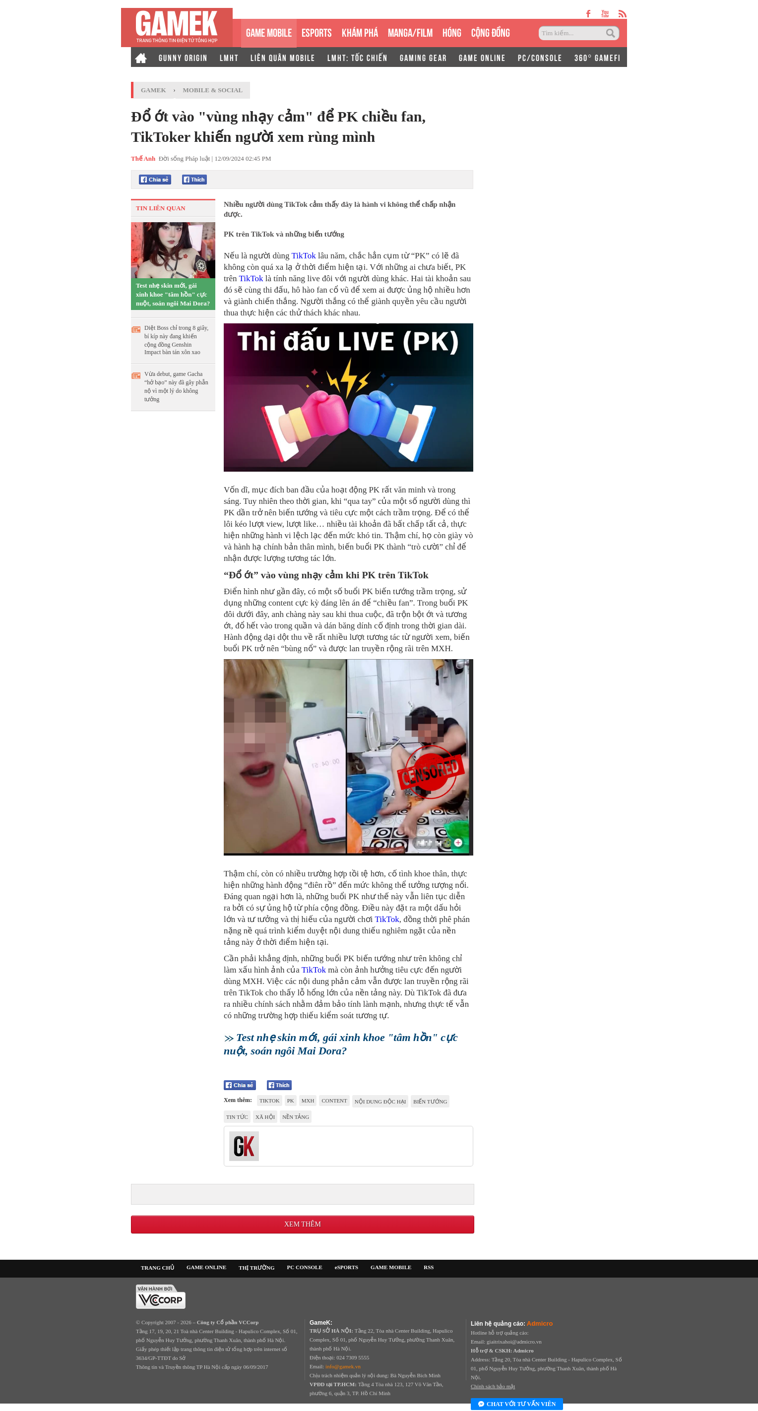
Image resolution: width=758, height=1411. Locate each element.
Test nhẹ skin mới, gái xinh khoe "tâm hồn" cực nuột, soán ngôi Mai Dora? (173, 294)
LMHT (229, 57)
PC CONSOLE (304, 1267)
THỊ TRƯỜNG (256, 1268)
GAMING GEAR (423, 57)
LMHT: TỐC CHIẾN (357, 57)
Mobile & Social (213, 90)
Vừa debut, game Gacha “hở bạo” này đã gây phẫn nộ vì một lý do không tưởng (176, 386)
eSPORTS (317, 31)
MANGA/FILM (410, 31)
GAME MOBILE (269, 31)
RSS (429, 1267)
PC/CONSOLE (540, 57)
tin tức (237, 1117)
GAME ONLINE (482, 57)
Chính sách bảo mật (493, 1386)
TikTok (303, 255)
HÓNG (451, 31)
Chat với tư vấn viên (517, 1404)
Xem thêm (302, 1224)
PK (290, 1101)
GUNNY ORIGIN (183, 57)
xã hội (265, 1117)
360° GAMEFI (597, 57)
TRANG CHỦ (157, 1268)
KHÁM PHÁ (360, 31)
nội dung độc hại (380, 1101)
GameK (153, 90)
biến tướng (430, 1101)
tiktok (269, 1101)
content (334, 1101)
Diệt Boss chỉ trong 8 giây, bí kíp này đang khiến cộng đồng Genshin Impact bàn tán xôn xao (176, 340)
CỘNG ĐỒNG (490, 31)
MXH (308, 1101)
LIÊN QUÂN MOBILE (283, 57)
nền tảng (295, 1117)
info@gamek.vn (343, 1366)
